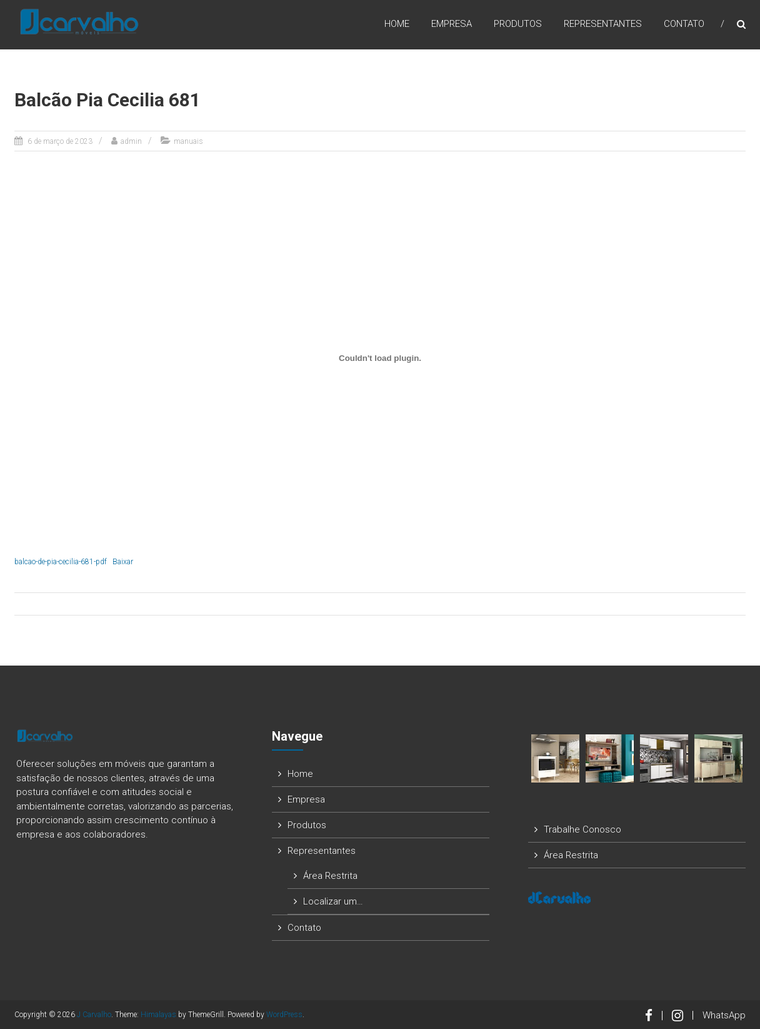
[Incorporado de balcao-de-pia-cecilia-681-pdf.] (380, 357)
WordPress (284, 1014)
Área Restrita (330, 875)
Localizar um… (333, 901)
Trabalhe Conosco (582, 829)
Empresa (451, 24)
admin (131, 141)
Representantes (603, 24)
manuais (188, 141)
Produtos (518, 24)
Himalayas (158, 1014)
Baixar (122, 561)
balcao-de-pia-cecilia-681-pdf (60, 561)
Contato (684, 24)
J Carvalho (94, 1014)
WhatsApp (724, 1015)
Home (396, 24)
